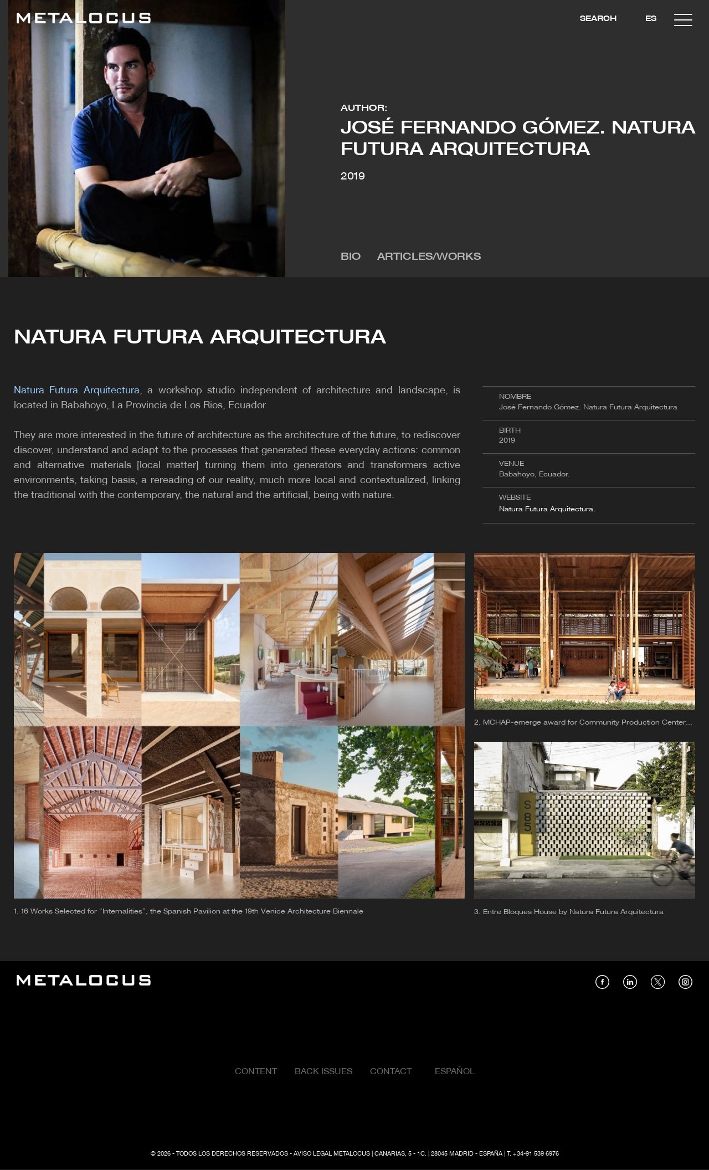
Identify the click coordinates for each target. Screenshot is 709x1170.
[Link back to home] (84, 20)
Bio (351, 257)
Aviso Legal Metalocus (332, 1154)
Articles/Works (429, 257)
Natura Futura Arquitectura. (547, 509)
